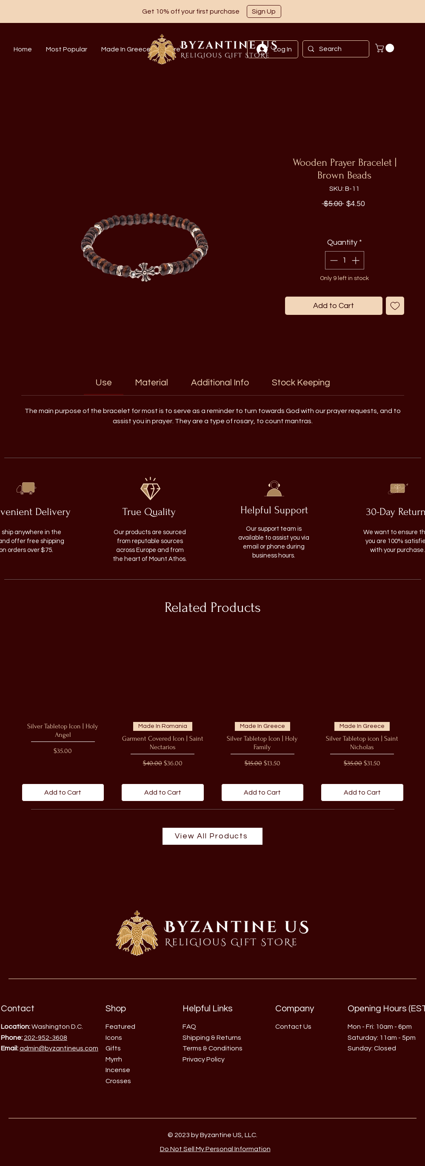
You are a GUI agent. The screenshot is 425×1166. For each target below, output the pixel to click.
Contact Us (293, 1026)
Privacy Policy (204, 1059)
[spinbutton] (344, 260)
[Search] (335, 49)
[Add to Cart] (63, 792)
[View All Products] (212, 836)
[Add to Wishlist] (395, 306)
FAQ (189, 1026)
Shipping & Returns (212, 1037)
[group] (212, 716)
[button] (264, 11)
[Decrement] (332, 260)
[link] (103, 382)
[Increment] (356, 260)
